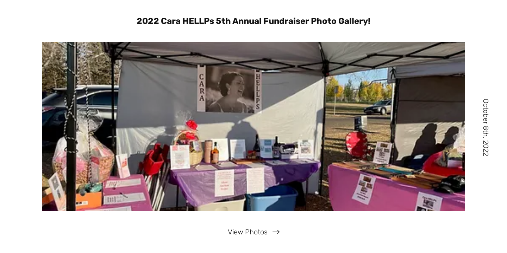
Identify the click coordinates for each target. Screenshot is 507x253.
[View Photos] (253, 232)
